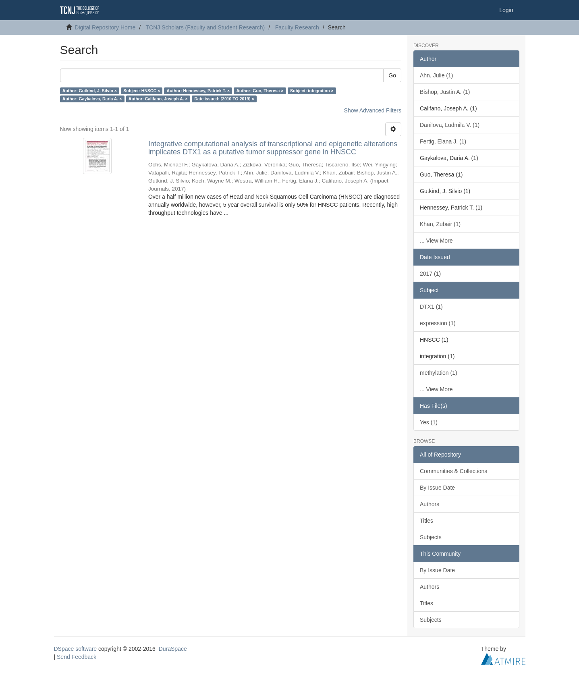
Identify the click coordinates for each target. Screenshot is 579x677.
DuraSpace (173, 649)
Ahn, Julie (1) (436, 75)
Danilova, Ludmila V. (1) (449, 125)
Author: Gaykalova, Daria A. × (92, 98)
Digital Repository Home (105, 27)
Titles (426, 520)
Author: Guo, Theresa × (260, 90)
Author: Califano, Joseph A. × (158, 98)
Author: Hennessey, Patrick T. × (198, 90)
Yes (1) (429, 422)
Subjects (431, 537)
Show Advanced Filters (372, 110)
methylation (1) (438, 373)
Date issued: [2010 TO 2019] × (224, 98)
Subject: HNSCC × (141, 90)
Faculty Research (297, 27)
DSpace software (75, 649)
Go (392, 75)
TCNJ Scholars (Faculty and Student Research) (205, 27)
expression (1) (438, 323)
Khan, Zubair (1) (440, 224)
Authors (429, 504)
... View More (436, 240)
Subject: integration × (312, 90)
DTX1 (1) (431, 306)
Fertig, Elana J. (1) (443, 141)
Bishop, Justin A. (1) (445, 92)
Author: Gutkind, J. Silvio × (89, 90)
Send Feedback (76, 657)
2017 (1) (430, 273)
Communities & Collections (453, 471)
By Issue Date (437, 487)
